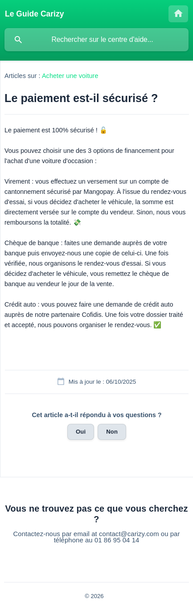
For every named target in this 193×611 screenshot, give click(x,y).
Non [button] (112, 431)
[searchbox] (96, 39)
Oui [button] (81, 431)
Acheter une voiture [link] (70, 75)
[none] (34, 13)
